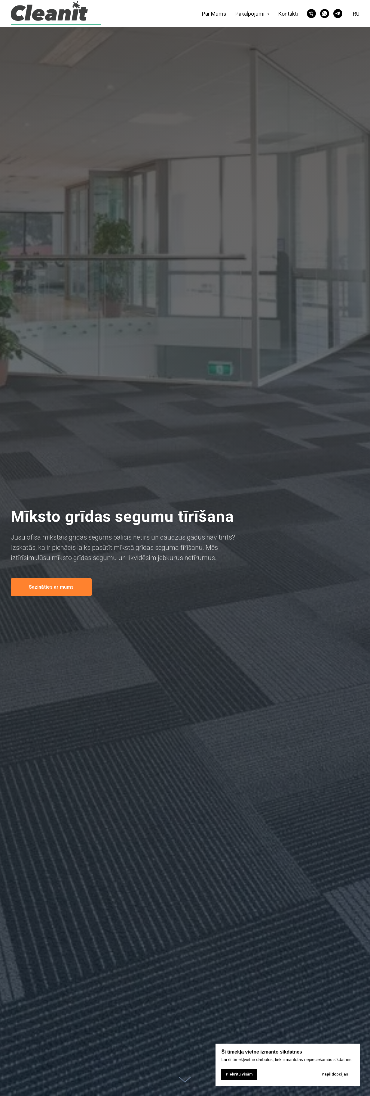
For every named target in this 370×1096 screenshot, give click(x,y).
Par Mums (214, 14)
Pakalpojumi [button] (250, 14)
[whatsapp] (324, 13)
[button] (51, 587)
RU (356, 14)
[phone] (311, 13)
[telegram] (337, 13)
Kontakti (288, 14)
